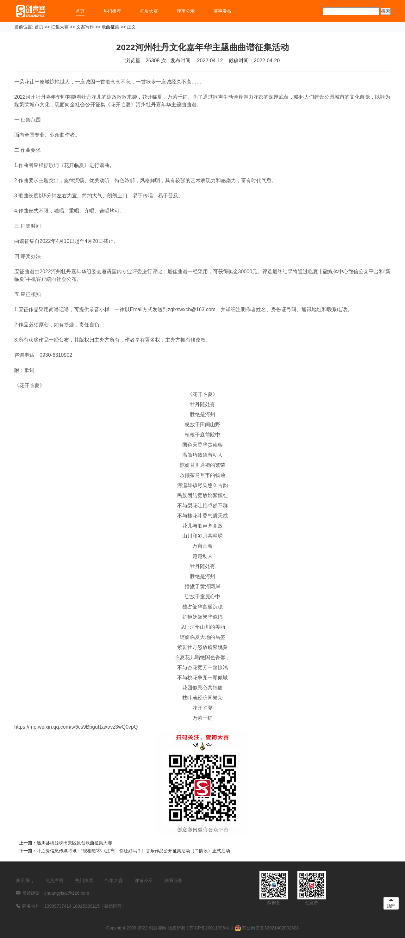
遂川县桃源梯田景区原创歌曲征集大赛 (74, 842)
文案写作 (85, 26)
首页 (80, 11)
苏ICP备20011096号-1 (211, 927)
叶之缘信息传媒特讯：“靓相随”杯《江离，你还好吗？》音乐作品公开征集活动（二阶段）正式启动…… (138, 850)
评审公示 (186, 11)
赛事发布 (222, 11)
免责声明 (54, 880)
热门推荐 (112, 11)
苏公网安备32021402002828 (267, 927)
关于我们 (25, 880)
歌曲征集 (110, 26)
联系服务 (173, 880)
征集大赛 (149, 11)
